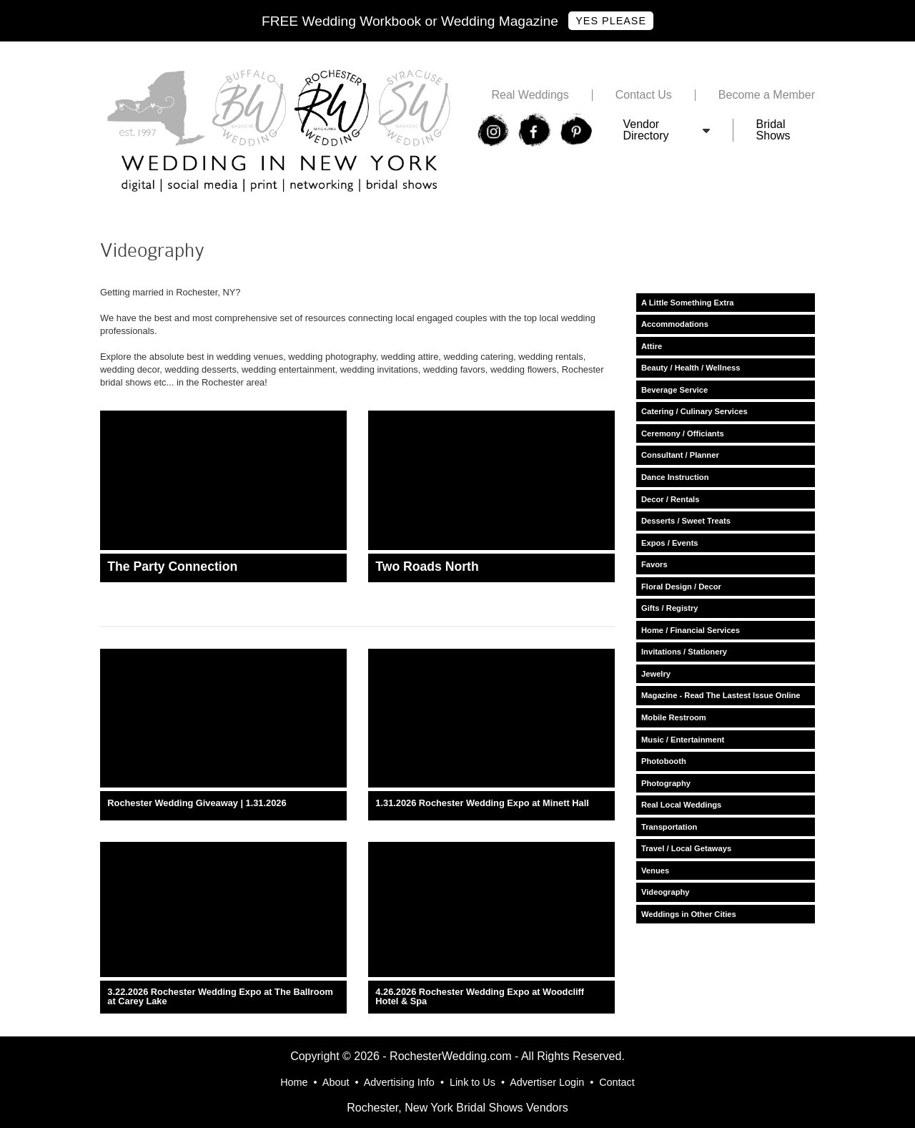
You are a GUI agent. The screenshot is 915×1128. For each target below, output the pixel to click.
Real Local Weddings (681, 804)
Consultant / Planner (680, 455)
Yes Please (610, 20)
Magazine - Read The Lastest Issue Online (721, 695)
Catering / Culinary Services (694, 411)
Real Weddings (529, 95)
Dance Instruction (675, 477)
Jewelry (656, 674)
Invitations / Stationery (684, 651)
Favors (654, 564)
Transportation (669, 827)
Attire (651, 346)
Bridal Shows (773, 130)
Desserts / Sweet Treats (686, 520)
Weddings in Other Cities (688, 914)
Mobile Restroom (673, 717)
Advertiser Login (547, 1082)
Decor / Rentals (670, 499)
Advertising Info (399, 1082)
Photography (666, 783)
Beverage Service (674, 390)
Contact (617, 1082)
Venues (655, 870)
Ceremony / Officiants (682, 433)
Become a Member (766, 95)
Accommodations (674, 324)
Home (293, 1082)
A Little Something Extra (687, 302)
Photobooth (663, 761)
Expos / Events (669, 543)
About (336, 1082)
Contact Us (643, 95)
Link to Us (472, 1082)
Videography (665, 892)
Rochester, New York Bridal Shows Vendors (457, 1108)
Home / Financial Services (690, 630)
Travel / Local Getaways (686, 848)
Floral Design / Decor (681, 586)
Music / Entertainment (682, 739)
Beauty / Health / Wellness (690, 367)
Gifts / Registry (669, 608)
